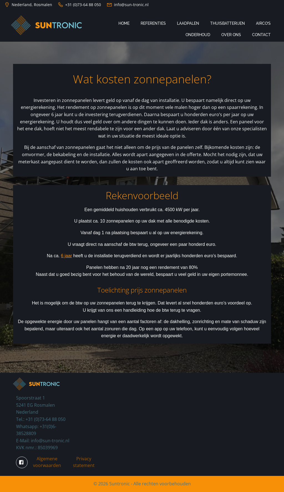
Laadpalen (188, 23)
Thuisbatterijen (227, 23)
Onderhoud (198, 35)
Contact (261, 35)
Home (124, 23)
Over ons (231, 35)
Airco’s (263, 23)
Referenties (153, 23)
